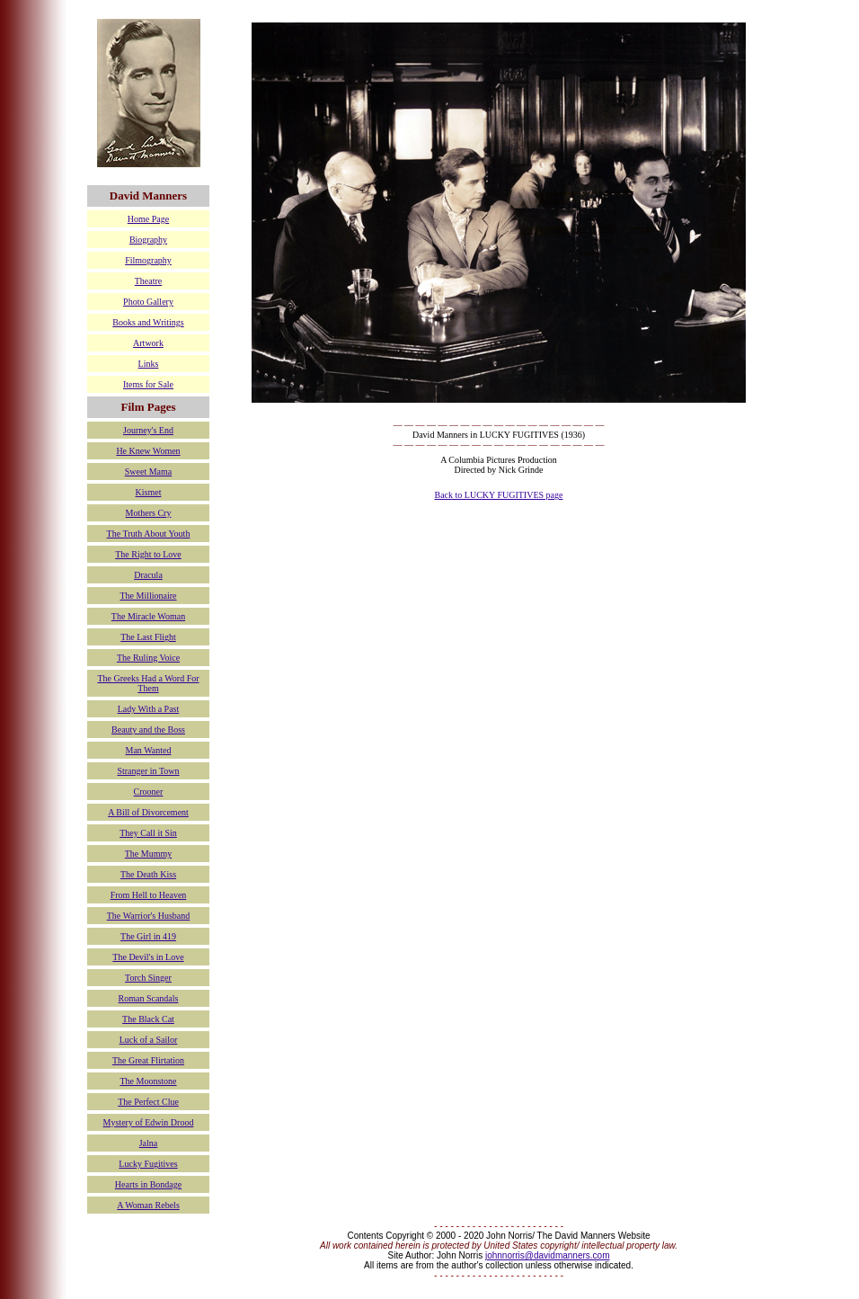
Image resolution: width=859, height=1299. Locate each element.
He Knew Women (148, 451)
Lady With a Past (149, 709)
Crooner (149, 791)
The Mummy (149, 854)
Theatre (149, 281)
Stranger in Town (148, 771)
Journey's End (148, 430)
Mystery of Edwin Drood (148, 1122)
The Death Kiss (148, 874)
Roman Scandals (149, 998)
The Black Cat (148, 1019)
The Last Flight (148, 637)
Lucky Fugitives (148, 1164)
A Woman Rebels (148, 1205)
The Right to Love (148, 554)
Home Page (148, 219)
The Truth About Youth (148, 533)
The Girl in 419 (148, 936)
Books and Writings (147, 322)
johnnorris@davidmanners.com (547, 1255)
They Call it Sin (148, 833)
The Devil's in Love (147, 957)
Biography (148, 240)
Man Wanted (149, 750)
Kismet (149, 492)
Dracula (148, 575)
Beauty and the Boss (148, 729)
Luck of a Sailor (149, 1040)
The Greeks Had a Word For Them (148, 683)
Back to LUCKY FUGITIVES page (499, 495)
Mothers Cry (149, 513)
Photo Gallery (148, 302)
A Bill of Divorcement (148, 812)
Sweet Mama (149, 471)
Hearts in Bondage (148, 1184)
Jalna (148, 1143)
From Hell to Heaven (149, 895)
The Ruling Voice (148, 658)
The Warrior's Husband (148, 916)
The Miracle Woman (148, 616)
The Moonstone (148, 1081)
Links (148, 364)
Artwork (148, 343)
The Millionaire (148, 596)
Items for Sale (148, 384)
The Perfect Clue (148, 1102)
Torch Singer (148, 978)
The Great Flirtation (148, 1060)
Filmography (148, 260)
